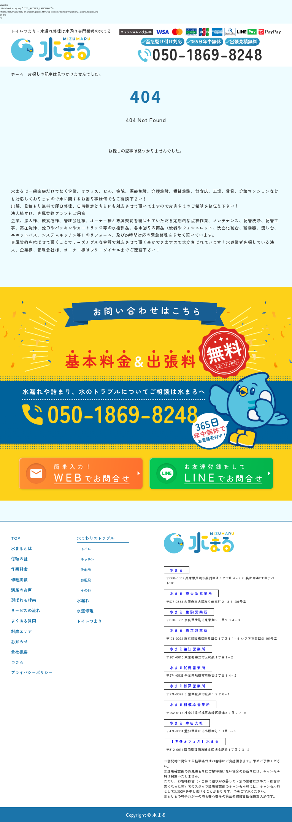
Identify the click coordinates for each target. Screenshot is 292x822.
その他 (86, 590)
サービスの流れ (25, 610)
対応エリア (21, 631)
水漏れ (83, 600)
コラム (17, 662)
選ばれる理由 (23, 600)
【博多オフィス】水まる (194, 741)
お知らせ (19, 641)
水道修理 (85, 611)
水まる (177, 570)
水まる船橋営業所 (188, 667)
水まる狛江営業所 (188, 649)
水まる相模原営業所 (190, 704)
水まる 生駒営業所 (189, 612)
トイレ (86, 549)
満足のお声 (21, 590)
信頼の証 (19, 558)
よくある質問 (23, 620)
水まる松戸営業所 (188, 685)
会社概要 (19, 652)
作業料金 (19, 569)
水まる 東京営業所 (189, 630)
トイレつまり (89, 621)
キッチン (87, 559)
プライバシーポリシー (32, 672)
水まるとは (21, 548)
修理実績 (19, 579)
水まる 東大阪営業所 (191, 593)
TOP (15, 538)
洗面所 (86, 569)
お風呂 (86, 580)
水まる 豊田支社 (187, 723)
